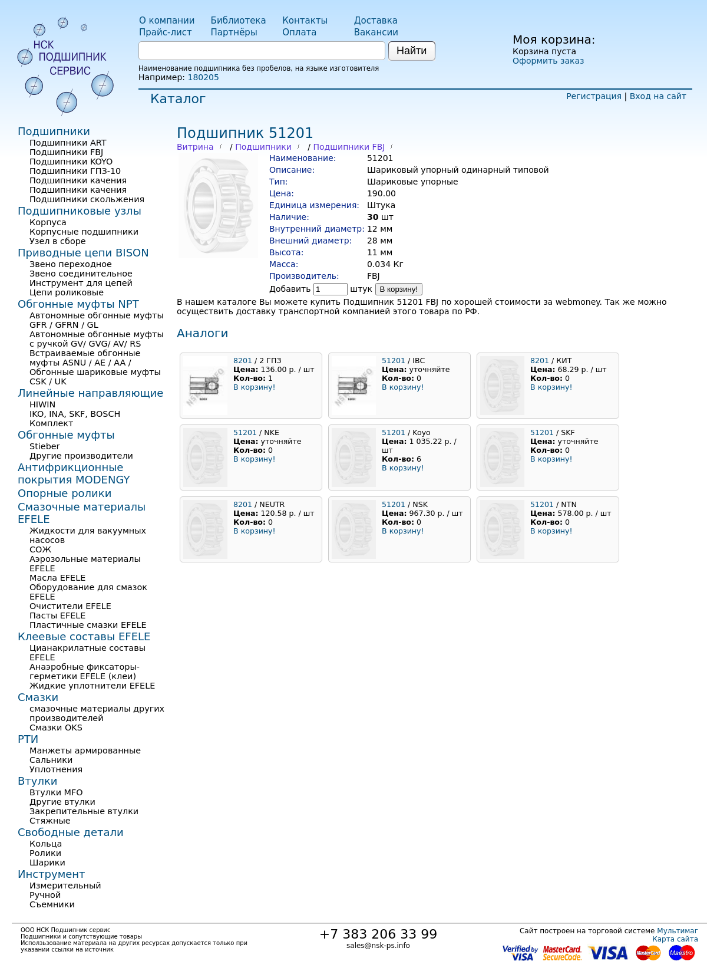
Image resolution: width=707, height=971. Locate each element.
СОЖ (40, 549)
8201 (242, 360)
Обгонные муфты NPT (78, 304)
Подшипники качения (78, 180)
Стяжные (50, 820)
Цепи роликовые (66, 292)
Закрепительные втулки (83, 811)
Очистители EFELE (70, 606)
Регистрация (594, 96)
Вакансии (376, 32)
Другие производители (81, 455)
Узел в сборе (57, 241)
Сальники (50, 760)
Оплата (299, 32)
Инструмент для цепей (81, 283)
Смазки (38, 697)
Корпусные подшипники (83, 231)
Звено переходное (70, 264)
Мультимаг (677, 931)
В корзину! (399, 289)
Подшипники (263, 147)
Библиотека (238, 20)
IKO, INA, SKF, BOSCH (74, 414)
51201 (393, 360)
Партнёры (234, 32)
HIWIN (42, 404)
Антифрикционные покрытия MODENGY (74, 473)
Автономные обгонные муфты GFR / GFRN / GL (96, 320)
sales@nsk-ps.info (378, 946)
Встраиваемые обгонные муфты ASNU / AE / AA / (84, 357)
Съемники (52, 904)
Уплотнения (55, 769)
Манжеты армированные (85, 750)
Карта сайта (675, 939)
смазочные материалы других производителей (96, 713)
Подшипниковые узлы (79, 211)
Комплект (51, 423)
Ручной (45, 895)
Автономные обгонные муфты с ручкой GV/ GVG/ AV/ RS (96, 339)
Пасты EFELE (57, 615)
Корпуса (48, 222)
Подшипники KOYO (71, 161)
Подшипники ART (67, 142)
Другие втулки (62, 802)
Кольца (45, 843)
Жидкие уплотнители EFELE (92, 685)
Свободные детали (71, 832)
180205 (203, 77)
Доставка (376, 20)
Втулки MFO (56, 792)
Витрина (195, 147)
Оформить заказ (548, 60)
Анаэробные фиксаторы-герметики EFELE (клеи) (84, 671)
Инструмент (51, 874)
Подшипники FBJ (349, 147)
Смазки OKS (55, 727)
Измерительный (65, 885)
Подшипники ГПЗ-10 (75, 171)
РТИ (28, 739)
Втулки (38, 781)
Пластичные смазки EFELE (88, 625)
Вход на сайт (658, 96)
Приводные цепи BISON (83, 252)
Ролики (45, 853)
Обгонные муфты (66, 435)
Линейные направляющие (90, 393)
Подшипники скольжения (86, 199)
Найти (412, 51)
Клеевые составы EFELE (84, 636)
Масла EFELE (57, 577)
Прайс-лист (165, 32)
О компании (166, 20)
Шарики (47, 862)
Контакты (305, 20)
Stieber (44, 446)
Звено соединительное (81, 273)
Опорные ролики (64, 493)
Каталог (178, 98)
